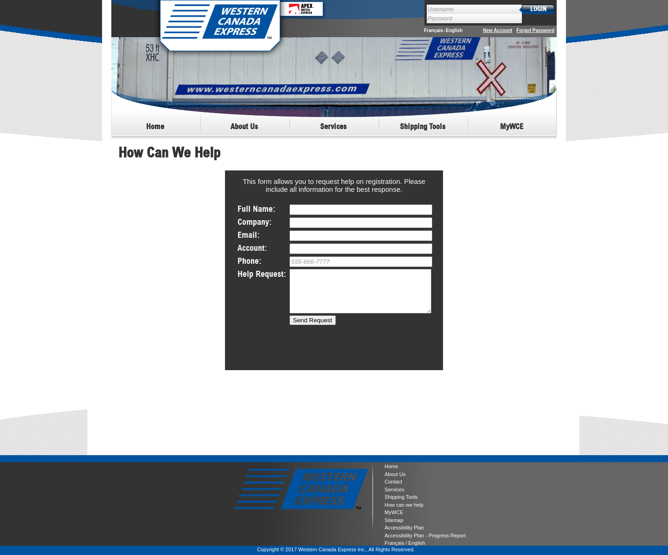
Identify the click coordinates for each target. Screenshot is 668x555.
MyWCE (394, 512)
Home (391, 466)
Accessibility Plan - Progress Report (425, 535)
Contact (393, 481)
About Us (395, 474)
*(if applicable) (360, 248)
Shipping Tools (401, 497)
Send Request (312, 328)
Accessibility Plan (404, 527)
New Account (497, 30)
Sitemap (394, 520)
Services (394, 489)
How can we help (404, 505)
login (538, 10)
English (454, 30)
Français (433, 30)
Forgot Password (535, 30)
